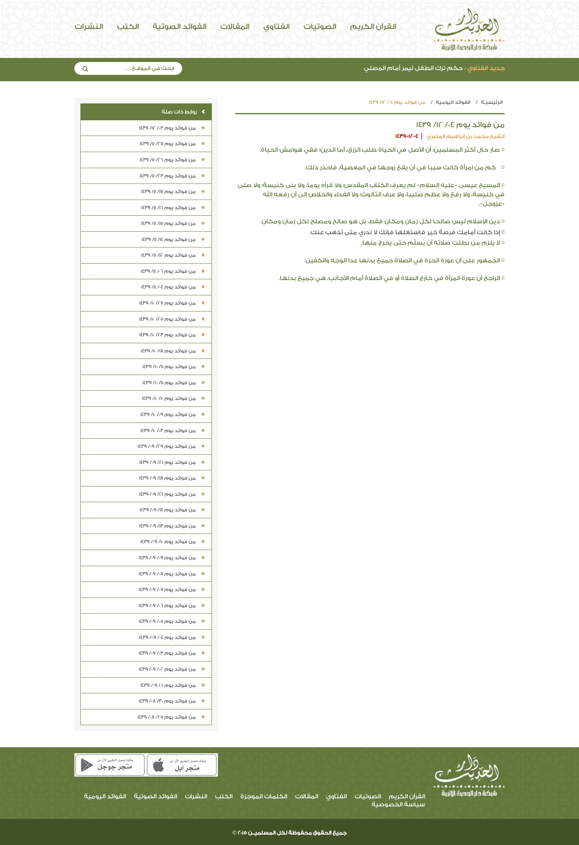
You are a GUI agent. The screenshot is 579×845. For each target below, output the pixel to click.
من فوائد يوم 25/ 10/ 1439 (172, 319)
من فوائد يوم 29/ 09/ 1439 (171, 446)
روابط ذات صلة (183, 112)
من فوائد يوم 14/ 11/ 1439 (173, 239)
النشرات (89, 26)
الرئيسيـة (492, 102)
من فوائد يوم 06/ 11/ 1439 (173, 271)
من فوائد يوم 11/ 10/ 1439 (173, 366)
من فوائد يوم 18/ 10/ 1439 (173, 351)
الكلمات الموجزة (263, 796)
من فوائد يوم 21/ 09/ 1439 (172, 462)
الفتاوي (276, 26)
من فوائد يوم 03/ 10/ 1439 (172, 430)
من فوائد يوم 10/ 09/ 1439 (172, 541)
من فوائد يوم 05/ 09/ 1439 (172, 621)
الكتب (128, 26)
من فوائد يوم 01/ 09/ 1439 (172, 685)
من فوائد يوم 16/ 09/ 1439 (172, 494)
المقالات (234, 26)
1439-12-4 (406, 136)
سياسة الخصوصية (398, 804)
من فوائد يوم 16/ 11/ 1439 (173, 207)
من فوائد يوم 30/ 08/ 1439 (172, 701)
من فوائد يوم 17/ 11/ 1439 (173, 191)
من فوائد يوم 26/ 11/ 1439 (172, 160)
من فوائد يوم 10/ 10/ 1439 (173, 398)
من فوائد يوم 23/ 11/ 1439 (172, 176)
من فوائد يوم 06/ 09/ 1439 (172, 605)
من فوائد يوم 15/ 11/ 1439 (173, 223)
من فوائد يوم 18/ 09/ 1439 (172, 478)
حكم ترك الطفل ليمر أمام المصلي (434, 68)
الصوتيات (320, 26)
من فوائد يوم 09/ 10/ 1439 (172, 414)
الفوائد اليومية (453, 102)
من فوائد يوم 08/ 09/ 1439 (172, 574)
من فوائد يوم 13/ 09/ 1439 (172, 526)
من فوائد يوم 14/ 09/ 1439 (172, 510)
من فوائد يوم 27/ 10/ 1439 (172, 303)
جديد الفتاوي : (484, 68)
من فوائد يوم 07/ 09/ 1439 (172, 589)
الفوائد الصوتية (179, 26)
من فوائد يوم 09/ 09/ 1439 (172, 558)
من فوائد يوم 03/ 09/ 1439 (172, 653)
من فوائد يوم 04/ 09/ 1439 (172, 637)
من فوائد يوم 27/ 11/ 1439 (172, 143)
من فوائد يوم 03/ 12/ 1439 (172, 128)
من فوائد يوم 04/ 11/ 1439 (173, 287)
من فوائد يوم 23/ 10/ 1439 (172, 335)
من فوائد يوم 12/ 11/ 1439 (173, 255)
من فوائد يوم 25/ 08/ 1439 (171, 717)
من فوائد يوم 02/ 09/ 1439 (172, 669)
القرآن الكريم (373, 26)
